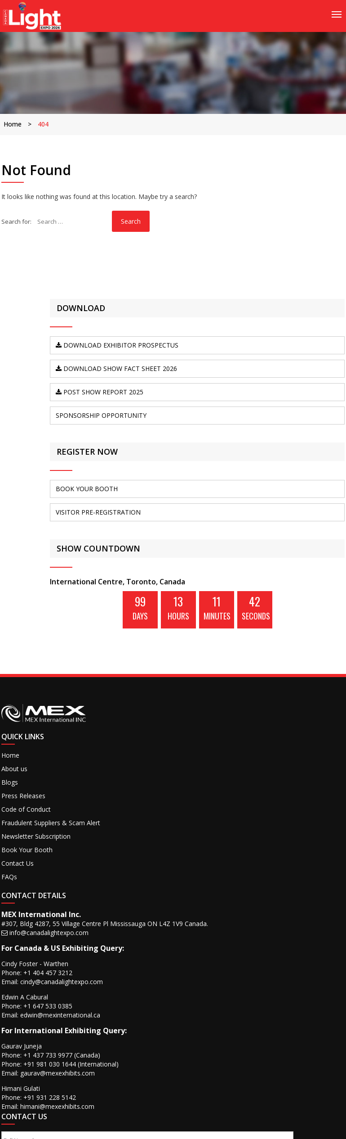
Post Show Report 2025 (292, 426)
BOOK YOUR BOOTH (288, 535)
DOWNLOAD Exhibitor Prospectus (294, 363)
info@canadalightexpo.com (138, 867)
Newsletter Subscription (39, 956)
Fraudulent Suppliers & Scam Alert (38, 939)
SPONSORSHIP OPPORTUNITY (279, 458)
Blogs (13, 894)
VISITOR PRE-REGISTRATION (279, 563)
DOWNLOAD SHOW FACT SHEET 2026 (290, 395)
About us (18, 881)
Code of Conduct (29, 921)
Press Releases (27, 908)
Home (16, 124)
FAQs (13, 997)
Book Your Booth (30, 970)
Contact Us (21, 983)
